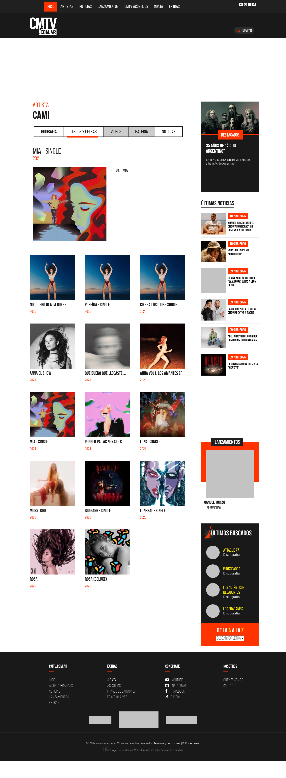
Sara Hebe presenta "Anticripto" (238, 252)
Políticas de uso (191, 743)
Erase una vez (117, 697)
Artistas (66, 6)
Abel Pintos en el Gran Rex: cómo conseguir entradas (243, 338)
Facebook (175, 691)
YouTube (174, 680)
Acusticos (114, 685)
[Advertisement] (143, 68)
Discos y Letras (82, 133)
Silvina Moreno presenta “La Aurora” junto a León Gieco (242, 281)
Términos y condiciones (167, 743)
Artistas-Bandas (61, 685)
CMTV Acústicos (136, 6)
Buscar (244, 30)
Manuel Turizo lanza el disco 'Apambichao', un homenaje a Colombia (241, 226)
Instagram (175, 685)
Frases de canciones (121, 691)
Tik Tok (173, 697)
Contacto (230, 685)
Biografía (49, 131)
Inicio (50, 6)
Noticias (85, 6)
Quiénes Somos (233, 680)
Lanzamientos (108, 6)
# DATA (112, 680)
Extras (174, 6)
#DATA (158, 6)
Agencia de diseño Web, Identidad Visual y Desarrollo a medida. (143, 750)
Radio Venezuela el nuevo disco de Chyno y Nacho (242, 310)
